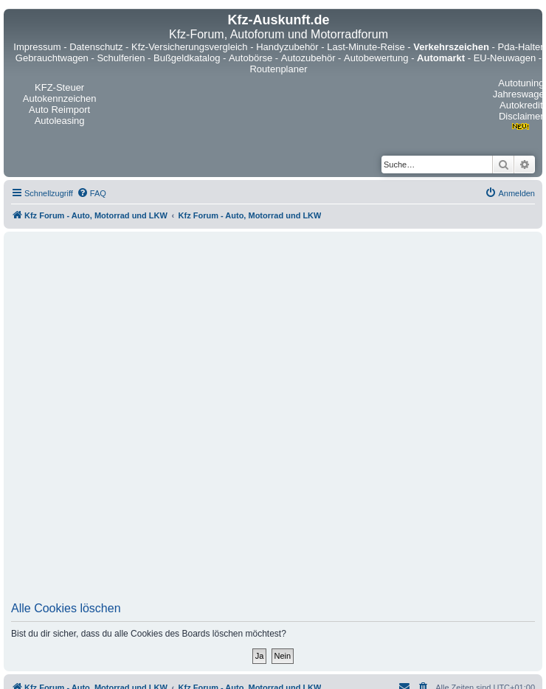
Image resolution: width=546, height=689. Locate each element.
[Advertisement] (174, 421)
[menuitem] (91, 193)
